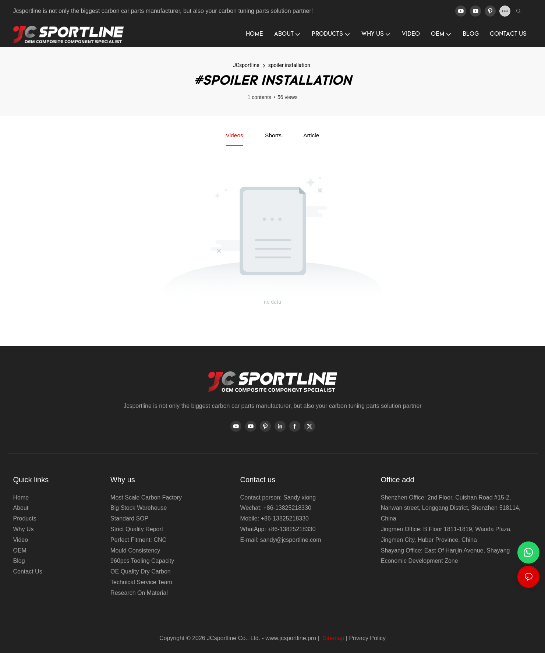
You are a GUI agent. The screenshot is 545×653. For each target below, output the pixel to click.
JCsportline (246, 65)
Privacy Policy (367, 638)
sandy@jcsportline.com (290, 540)
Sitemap (332, 638)
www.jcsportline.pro (290, 638)
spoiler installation (289, 65)
